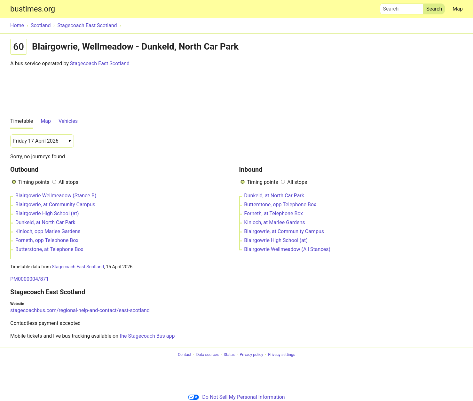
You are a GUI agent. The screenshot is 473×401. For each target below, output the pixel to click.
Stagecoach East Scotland (100, 63)
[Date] (42, 141)
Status (229, 354)
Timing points (33, 182)
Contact (184, 354)
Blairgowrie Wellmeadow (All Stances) (287, 249)
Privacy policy (251, 354)
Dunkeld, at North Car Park (45, 222)
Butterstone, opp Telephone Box (280, 204)
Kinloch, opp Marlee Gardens (48, 231)
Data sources (207, 354)
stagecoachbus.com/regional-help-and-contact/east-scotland (80, 310)
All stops (68, 182)
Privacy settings (281, 354)
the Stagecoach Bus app (147, 336)
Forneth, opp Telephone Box (46, 240)
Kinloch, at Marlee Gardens (274, 222)
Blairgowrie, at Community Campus (55, 204)
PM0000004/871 (29, 279)
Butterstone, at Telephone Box (49, 249)
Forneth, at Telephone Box (273, 213)
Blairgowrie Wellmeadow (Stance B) (55, 196)
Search (401, 7)
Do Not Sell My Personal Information (236, 397)
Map (458, 9)
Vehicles (68, 121)
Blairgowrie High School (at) (47, 213)
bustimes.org (32, 8)
